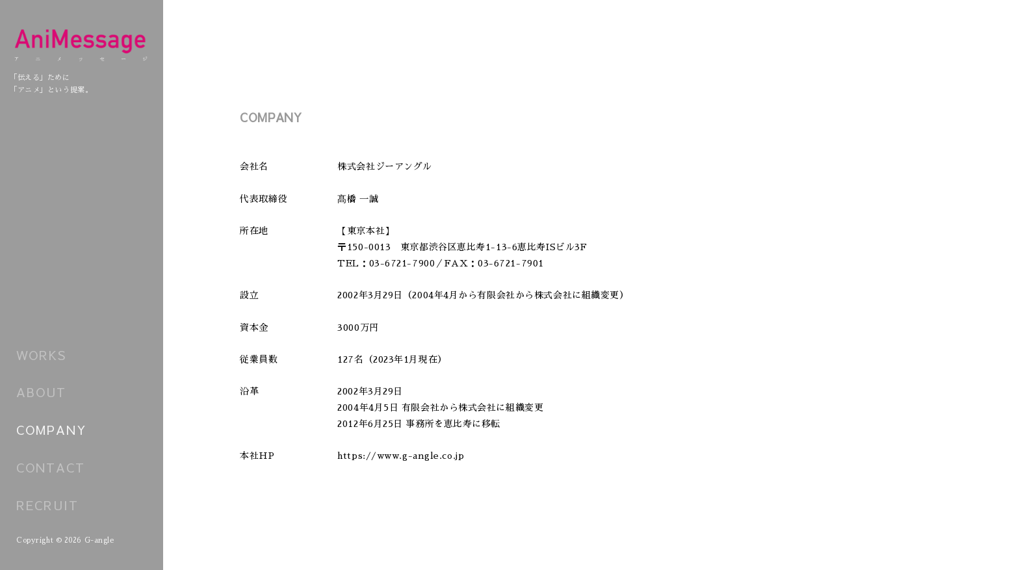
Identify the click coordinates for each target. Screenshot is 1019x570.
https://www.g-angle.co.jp (400, 455)
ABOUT (41, 391)
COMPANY (51, 429)
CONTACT (50, 467)
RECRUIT (47, 505)
